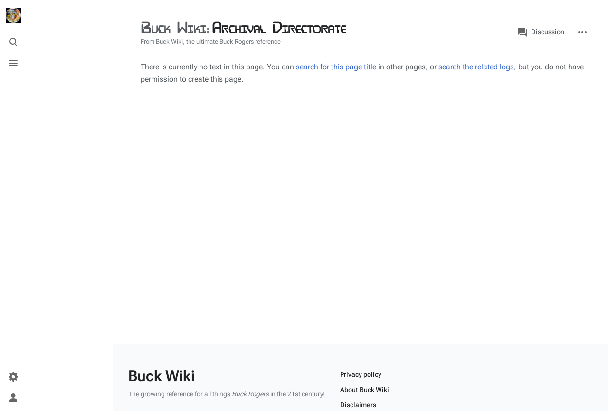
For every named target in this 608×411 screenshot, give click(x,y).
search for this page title (336, 66)
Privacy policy (360, 374)
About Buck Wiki (364, 389)
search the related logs (476, 66)
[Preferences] (13, 376)
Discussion (541, 32)
